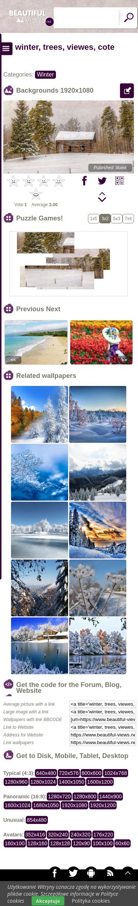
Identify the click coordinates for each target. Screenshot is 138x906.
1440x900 (110, 796)
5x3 (116, 218)
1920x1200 (103, 805)
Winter (45, 74)
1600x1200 (100, 782)
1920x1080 (74, 805)
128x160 (37, 843)
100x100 (103, 843)
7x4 (128, 218)
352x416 (35, 835)
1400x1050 (71, 782)
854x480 (37, 820)
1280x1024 (43, 782)
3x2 (105, 218)
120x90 (81, 843)
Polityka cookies (91, 900)
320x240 (58, 835)
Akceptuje (48, 901)
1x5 (93, 218)
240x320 (81, 835)
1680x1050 (46, 805)
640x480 (46, 773)
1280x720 (59, 796)
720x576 (69, 773)
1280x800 (85, 796)
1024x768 (115, 773)
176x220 (103, 835)
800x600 (92, 773)
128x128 (60, 843)
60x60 (123, 843)
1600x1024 (17, 805)
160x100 (15, 843)
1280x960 (16, 782)
